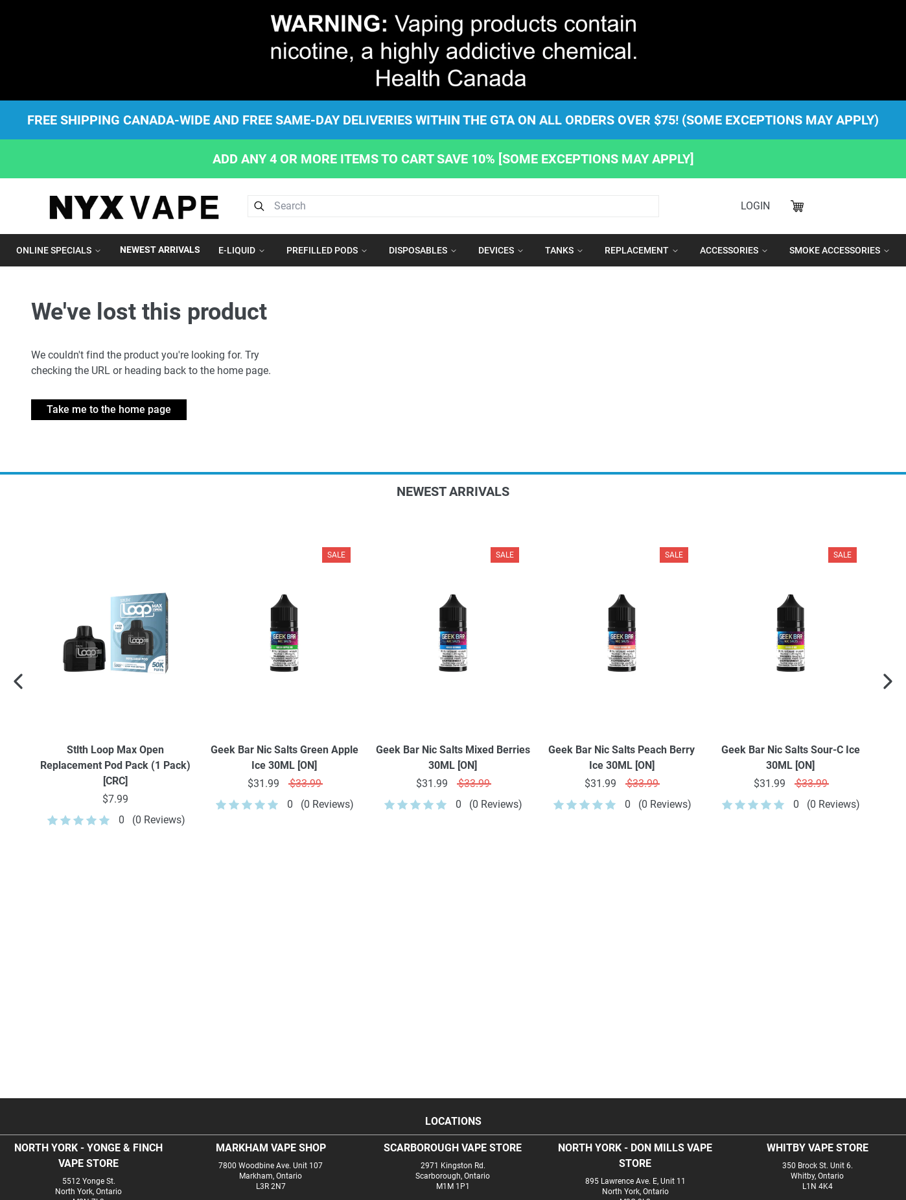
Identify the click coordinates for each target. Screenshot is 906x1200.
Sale (336, 554)
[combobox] (453, 206)
